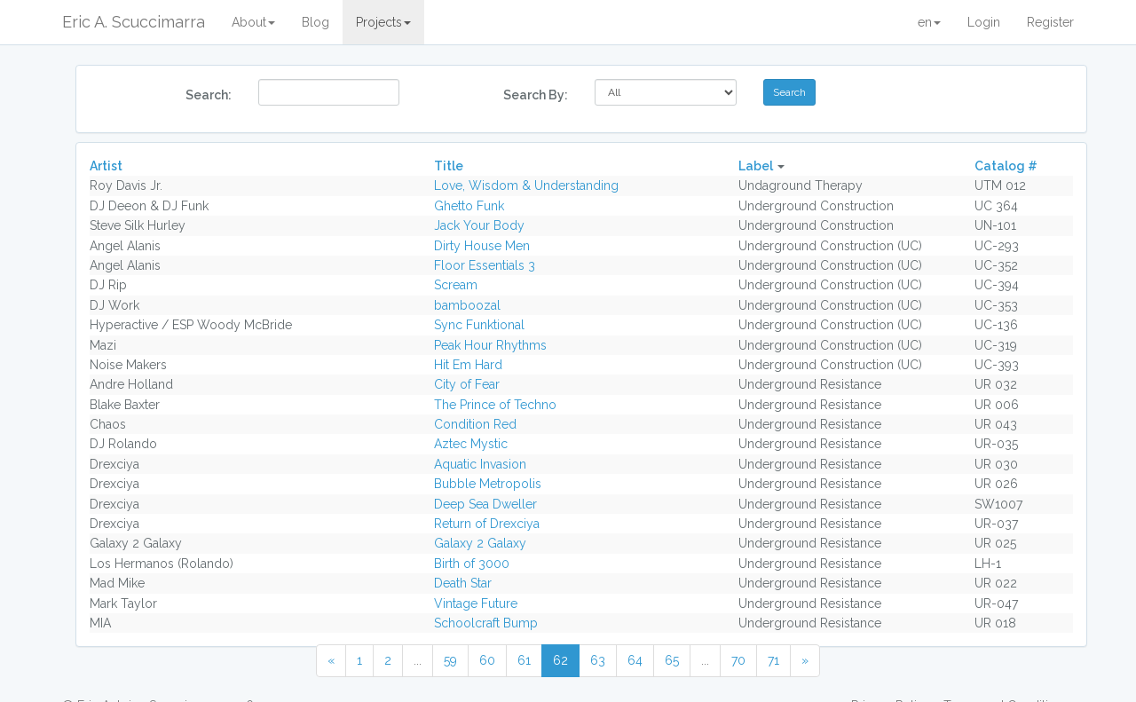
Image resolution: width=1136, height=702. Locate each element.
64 (635, 660)
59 (450, 660)
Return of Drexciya (487, 524)
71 (773, 660)
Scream (455, 285)
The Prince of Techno (495, 405)
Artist (106, 166)
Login (983, 22)
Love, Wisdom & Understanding (526, 185)
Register (1050, 22)
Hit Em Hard (468, 365)
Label (755, 166)
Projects (383, 22)
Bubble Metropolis (487, 484)
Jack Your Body (479, 225)
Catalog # (1005, 166)
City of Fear (467, 384)
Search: (208, 95)
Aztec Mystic (471, 444)
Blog (315, 22)
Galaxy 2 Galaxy (480, 543)
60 (487, 660)
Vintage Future (475, 603)
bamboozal (467, 305)
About (253, 22)
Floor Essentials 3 (484, 265)
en (929, 22)
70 (738, 660)
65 (672, 660)
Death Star (463, 583)
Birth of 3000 (471, 563)
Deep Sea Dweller (485, 504)
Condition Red (475, 424)
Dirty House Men (482, 246)
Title (448, 166)
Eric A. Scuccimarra (133, 21)
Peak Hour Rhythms (490, 345)
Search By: (535, 95)
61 (524, 660)
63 (597, 660)
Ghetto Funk (469, 206)
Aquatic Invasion (480, 464)
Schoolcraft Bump (486, 623)
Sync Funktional (479, 325)
